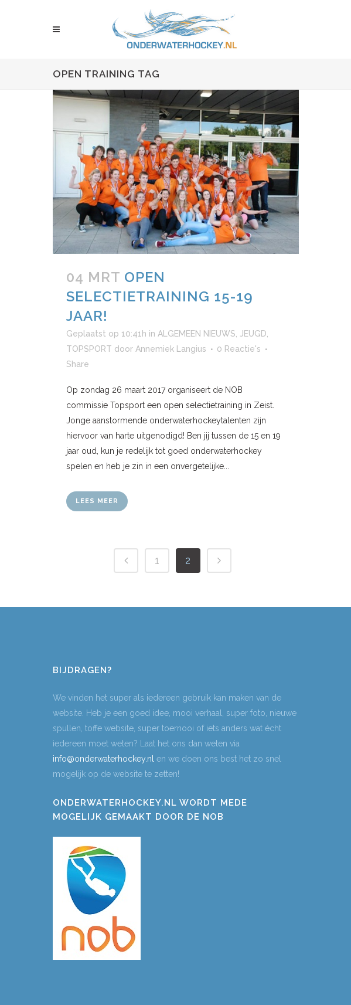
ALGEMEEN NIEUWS (197, 333)
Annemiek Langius (170, 349)
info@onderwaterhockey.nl (103, 758)
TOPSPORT (89, 349)
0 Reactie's (239, 349)
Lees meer (97, 501)
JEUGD (253, 333)
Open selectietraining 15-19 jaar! (159, 296)
